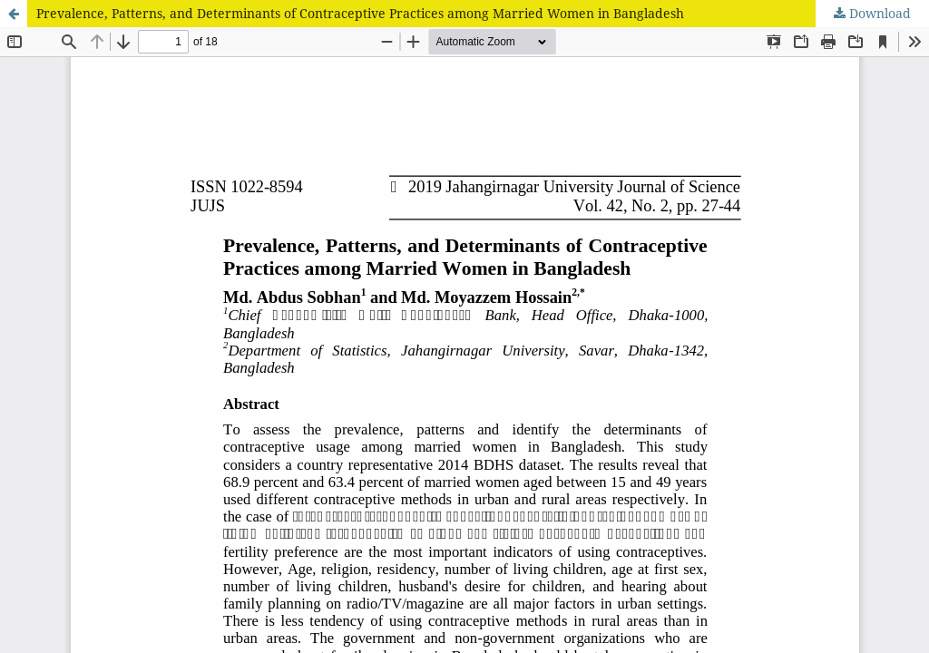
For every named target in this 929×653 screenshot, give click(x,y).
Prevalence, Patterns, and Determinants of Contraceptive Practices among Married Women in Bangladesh (360, 13)
